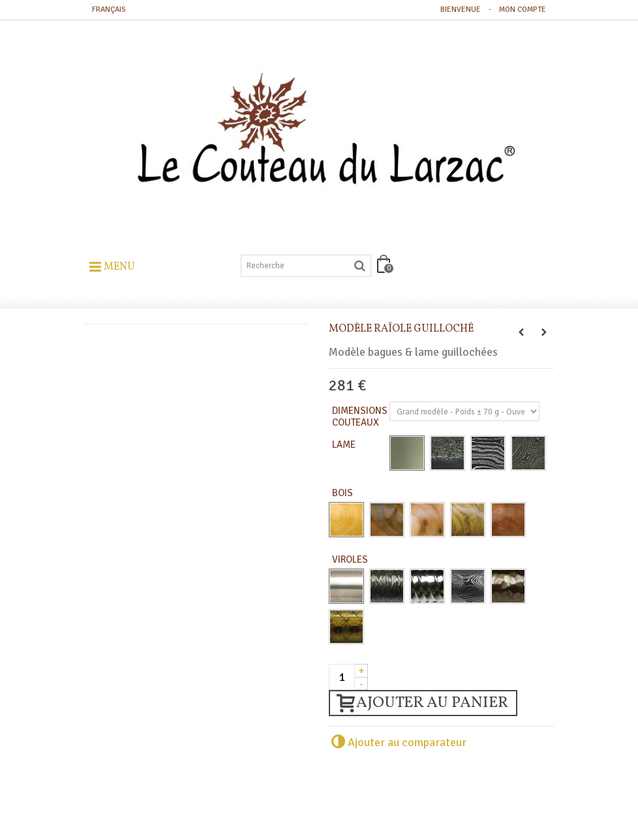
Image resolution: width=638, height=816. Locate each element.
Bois (343, 493)
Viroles (351, 559)
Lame (344, 444)
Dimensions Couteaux (359, 416)
